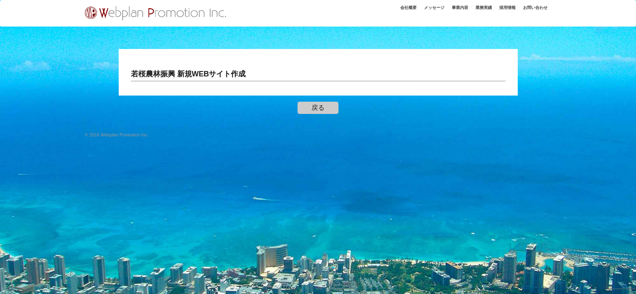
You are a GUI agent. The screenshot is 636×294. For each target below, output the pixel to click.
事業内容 (446, 12)
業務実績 (473, 12)
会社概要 (386, 12)
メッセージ (416, 12)
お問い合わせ (532, 12)
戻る (318, 107)
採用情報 (500, 12)
